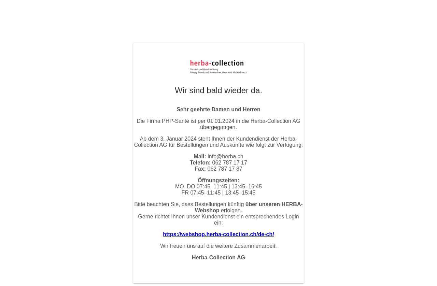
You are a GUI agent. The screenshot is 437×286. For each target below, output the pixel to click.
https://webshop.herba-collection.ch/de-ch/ (218, 234)
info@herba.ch (225, 156)
